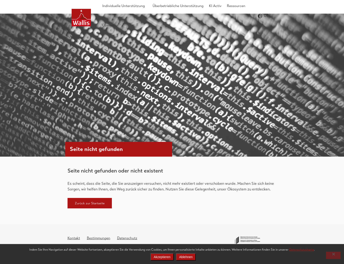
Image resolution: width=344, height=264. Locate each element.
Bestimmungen (98, 238)
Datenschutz (127, 238)
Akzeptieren (162, 257)
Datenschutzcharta (301, 250)
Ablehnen (186, 257)
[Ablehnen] (333, 255)
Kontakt (74, 238)
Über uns (110, 25)
